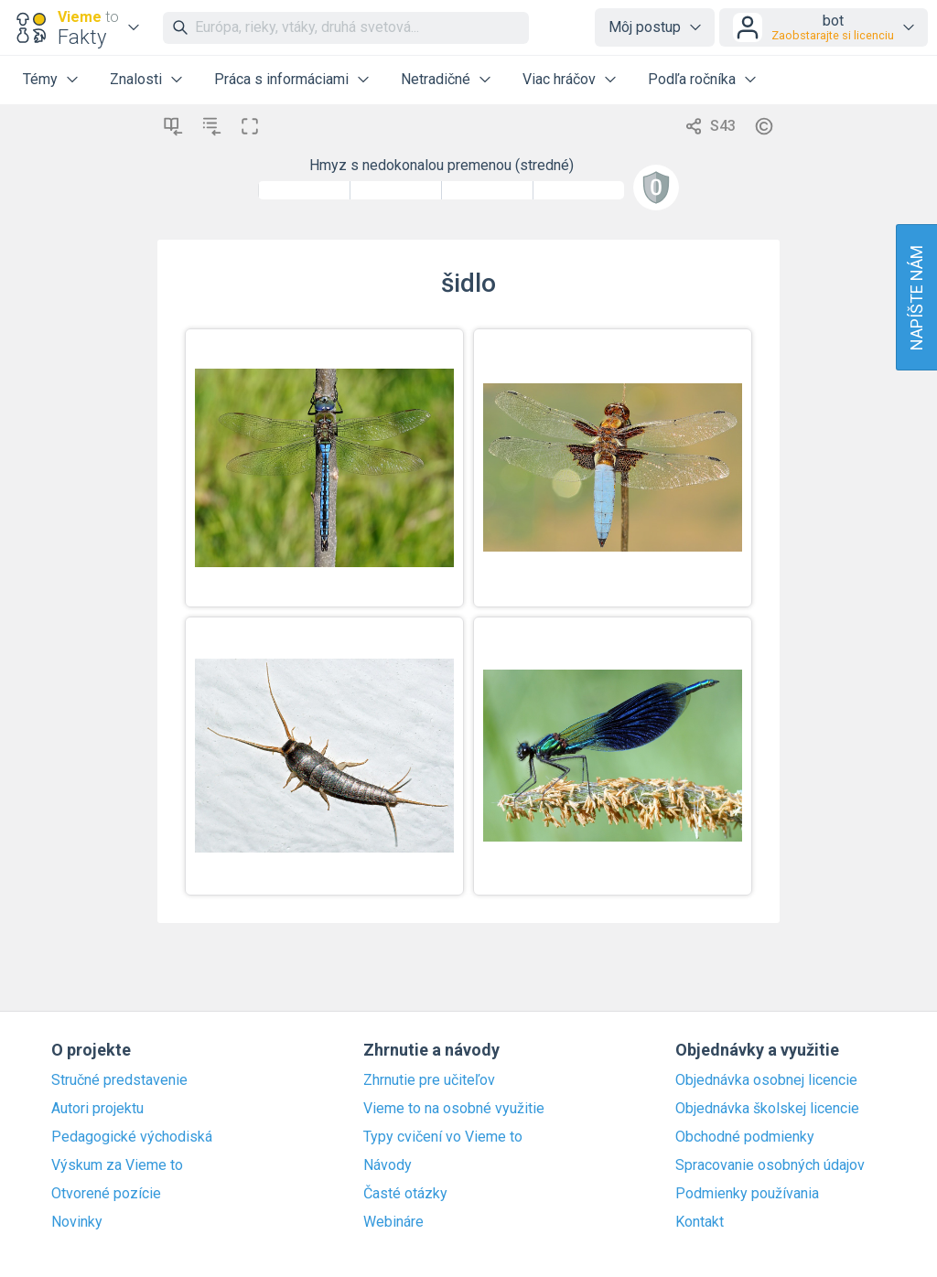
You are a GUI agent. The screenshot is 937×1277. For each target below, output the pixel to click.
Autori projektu (97, 1108)
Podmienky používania (747, 1194)
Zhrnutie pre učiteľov (429, 1080)
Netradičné (435, 79)
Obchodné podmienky (744, 1137)
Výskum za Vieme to (117, 1165)
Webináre (393, 1222)
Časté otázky (405, 1194)
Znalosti (136, 79)
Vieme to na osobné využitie (453, 1108)
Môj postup (645, 27)
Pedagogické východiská (131, 1137)
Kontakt (699, 1222)
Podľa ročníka (692, 79)
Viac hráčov (559, 79)
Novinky (76, 1222)
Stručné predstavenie (119, 1080)
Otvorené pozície (106, 1194)
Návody (387, 1165)
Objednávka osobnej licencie (766, 1080)
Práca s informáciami (281, 79)
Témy (40, 79)
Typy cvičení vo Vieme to (442, 1137)
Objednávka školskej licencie (767, 1108)
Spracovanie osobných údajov (770, 1165)
